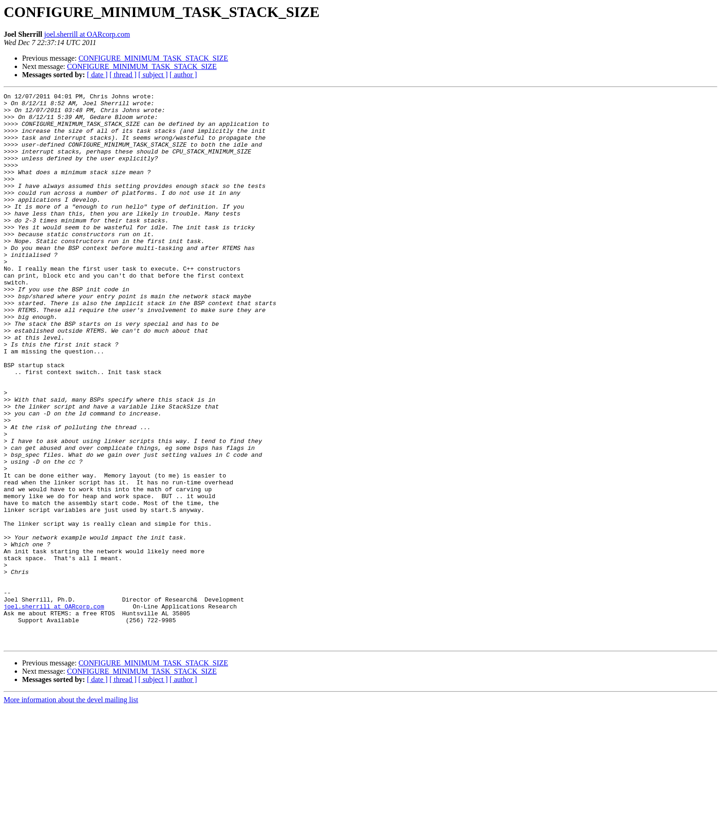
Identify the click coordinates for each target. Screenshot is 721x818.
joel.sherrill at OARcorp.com (87, 34)
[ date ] (97, 75)
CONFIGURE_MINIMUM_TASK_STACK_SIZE (153, 58)
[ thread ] (123, 75)
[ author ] (183, 75)
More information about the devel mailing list (71, 810)
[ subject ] (153, 75)
